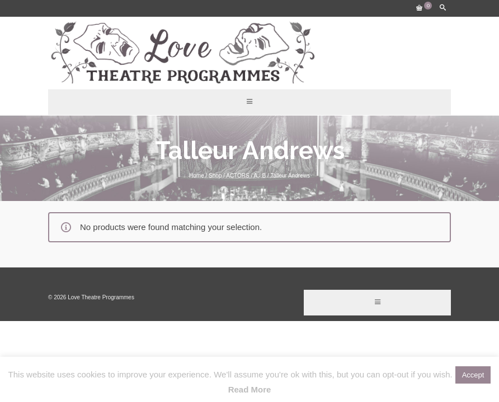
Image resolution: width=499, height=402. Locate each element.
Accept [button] (473, 375)
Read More (249, 389)
